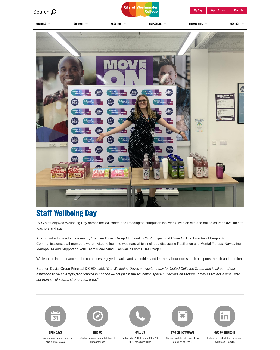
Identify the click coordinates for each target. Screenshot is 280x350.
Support (78, 23)
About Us (116, 23)
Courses (41, 23)
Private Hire (196, 23)
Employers (155, 23)
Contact (234, 23)
